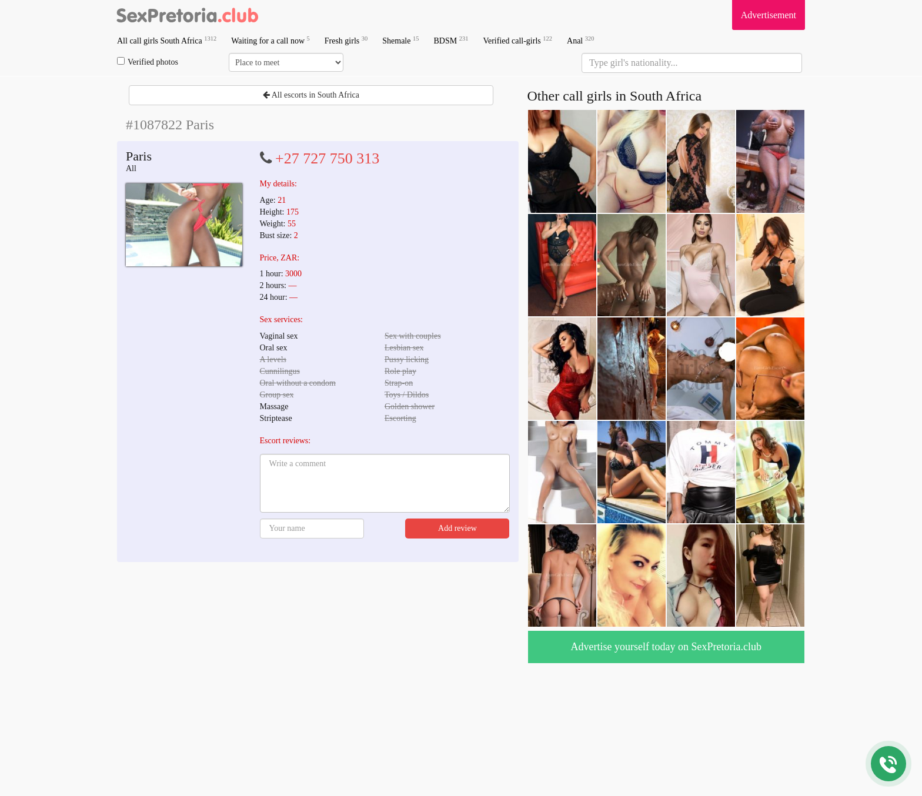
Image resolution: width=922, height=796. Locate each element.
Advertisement (768, 15)
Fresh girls (346, 40)
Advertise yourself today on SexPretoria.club (666, 647)
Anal (580, 40)
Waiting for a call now (270, 40)
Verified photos (147, 61)
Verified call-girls (517, 40)
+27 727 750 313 (327, 158)
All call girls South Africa (166, 40)
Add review (457, 528)
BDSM (450, 40)
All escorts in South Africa (311, 95)
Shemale (400, 40)
